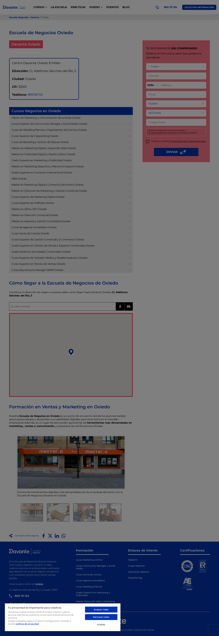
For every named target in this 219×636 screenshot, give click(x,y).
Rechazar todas (101, 617)
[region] (62, 617)
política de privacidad (27, 624)
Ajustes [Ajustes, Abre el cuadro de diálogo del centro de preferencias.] (101, 624)
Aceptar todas (101, 609)
